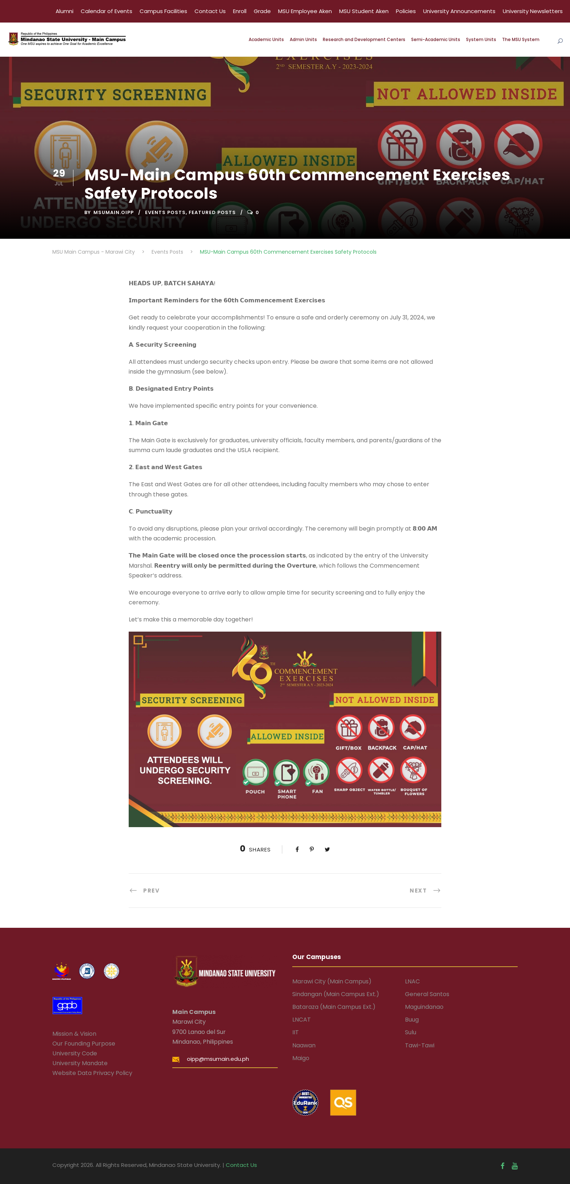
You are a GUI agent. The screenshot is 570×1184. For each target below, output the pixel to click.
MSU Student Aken (364, 11)
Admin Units (303, 39)
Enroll (239, 11)
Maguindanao (424, 1007)
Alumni (64, 11)
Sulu (410, 1032)
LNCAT (301, 1019)
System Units (481, 39)
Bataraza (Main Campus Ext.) (334, 1007)
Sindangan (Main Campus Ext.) (335, 994)
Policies (406, 11)
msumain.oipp (113, 212)
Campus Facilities (163, 11)
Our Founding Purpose (83, 1043)
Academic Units (266, 39)
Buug (412, 1019)
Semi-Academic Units (435, 39)
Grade (262, 11)
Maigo (300, 1058)
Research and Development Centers (364, 39)
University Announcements (459, 11)
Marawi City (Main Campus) (332, 981)
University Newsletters (533, 11)
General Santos (427, 994)
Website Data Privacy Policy (92, 1073)
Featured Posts (212, 212)
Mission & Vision (74, 1034)
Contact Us (210, 11)
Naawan (304, 1045)
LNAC (412, 981)
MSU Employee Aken (305, 11)
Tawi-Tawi (419, 1045)
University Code (74, 1053)
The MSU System (520, 39)
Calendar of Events (106, 11)
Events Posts (165, 212)
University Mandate (80, 1063)
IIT (295, 1032)
